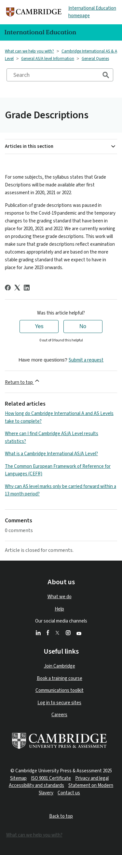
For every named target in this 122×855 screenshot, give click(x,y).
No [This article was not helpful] (82, 326)
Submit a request (86, 360)
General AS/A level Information (47, 59)
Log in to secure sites (59, 702)
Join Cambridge (59, 666)
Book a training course (59, 678)
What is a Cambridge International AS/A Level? (51, 453)
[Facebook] (8, 288)
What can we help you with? (29, 51)
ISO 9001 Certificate (51, 778)
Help (59, 609)
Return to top (22, 381)
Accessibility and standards (36, 785)
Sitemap (18, 778)
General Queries (95, 59)
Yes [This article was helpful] (39, 326)
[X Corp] (17, 288)
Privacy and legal (92, 778)
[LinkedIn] (27, 288)
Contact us (69, 793)
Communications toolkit (59, 690)
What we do (59, 596)
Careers (59, 714)
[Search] (60, 74)
